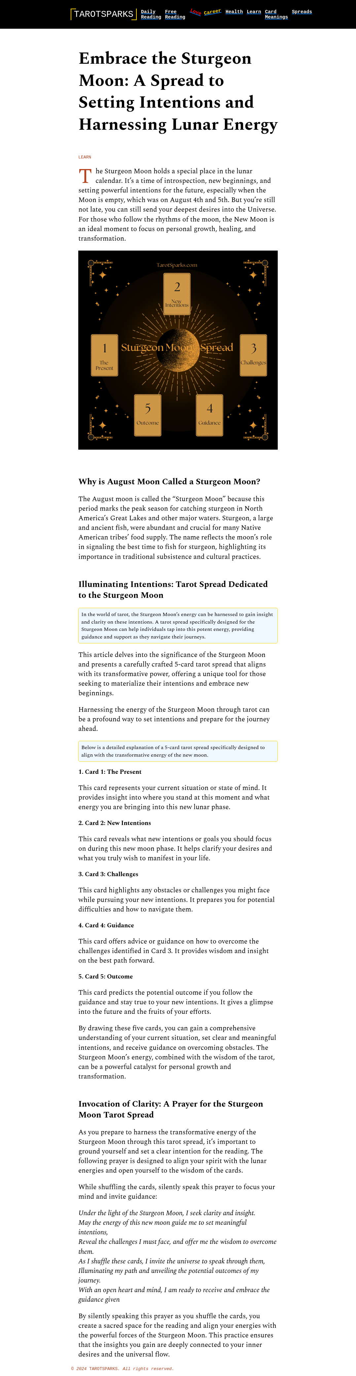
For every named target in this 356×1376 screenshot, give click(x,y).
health (234, 12)
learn (254, 12)
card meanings (276, 15)
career (212, 12)
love (196, 13)
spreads (302, 12)
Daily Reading (151, 15)
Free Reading (175, 15)
